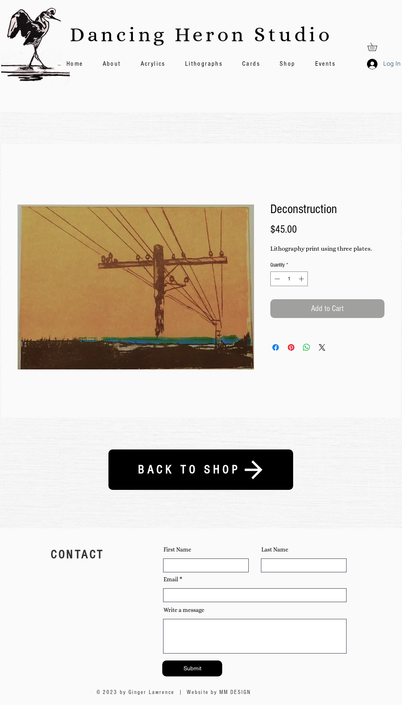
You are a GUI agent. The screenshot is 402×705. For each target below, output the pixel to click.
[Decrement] (276, 279)
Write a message (183, 610)
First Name (177, 549)
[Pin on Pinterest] (291, 347)
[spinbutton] (289, 279)
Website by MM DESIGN (219, 692)
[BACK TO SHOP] (200, 469)
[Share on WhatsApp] (306, 347)
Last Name (274, 549)
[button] (376, 47)
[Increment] (302, 279)
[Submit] (192, 668)
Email (170, 579)
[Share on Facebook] (276, 347)
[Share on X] (322, 347)
